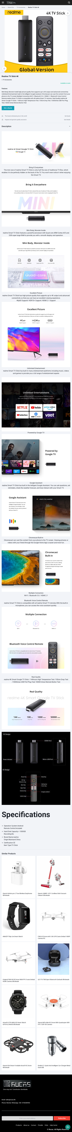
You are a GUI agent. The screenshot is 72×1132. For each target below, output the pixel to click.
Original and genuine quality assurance (16, 119)
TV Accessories (21, 7)
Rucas (4, 1105)
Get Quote (67, 116)
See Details (67, 119)
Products (19, 1125)
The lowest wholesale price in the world (16, 116)
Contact (33, 1125)
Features (4, 88)
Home (3, 7)
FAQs (46, 1125)
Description (36, 126)
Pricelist (40, 1125)
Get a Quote (8, 108)
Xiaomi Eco (11, 7)
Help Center (53, 1125)
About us (26, 1125)
